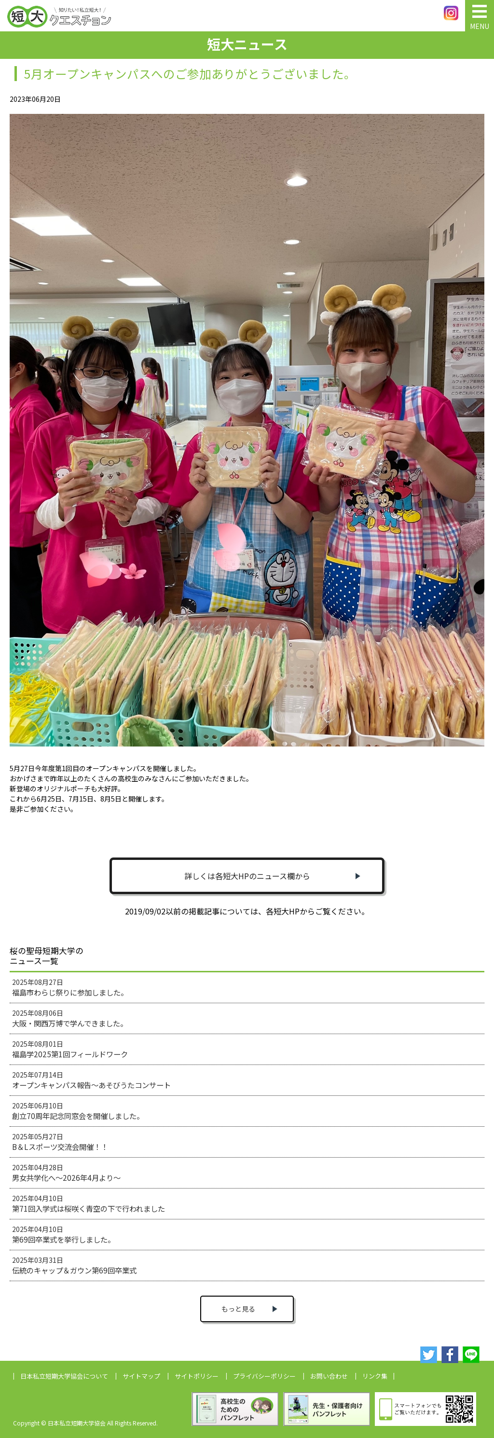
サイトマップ (141, 1376)
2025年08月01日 (70, 1049)
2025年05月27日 (60, 1142)
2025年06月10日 (78, 1111)
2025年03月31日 (74, 1265)
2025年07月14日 (91, 1080)
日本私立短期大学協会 (64, 1376)
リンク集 (374, 1376)
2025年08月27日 (70, 987)
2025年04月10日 (88, 1203)
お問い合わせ (329, 1376)
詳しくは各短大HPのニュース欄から (247, 876)
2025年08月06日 (69, 1018)
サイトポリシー (197, 1376)
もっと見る (238, 1309)
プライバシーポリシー (264, 1376)
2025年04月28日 (66, 1172)
